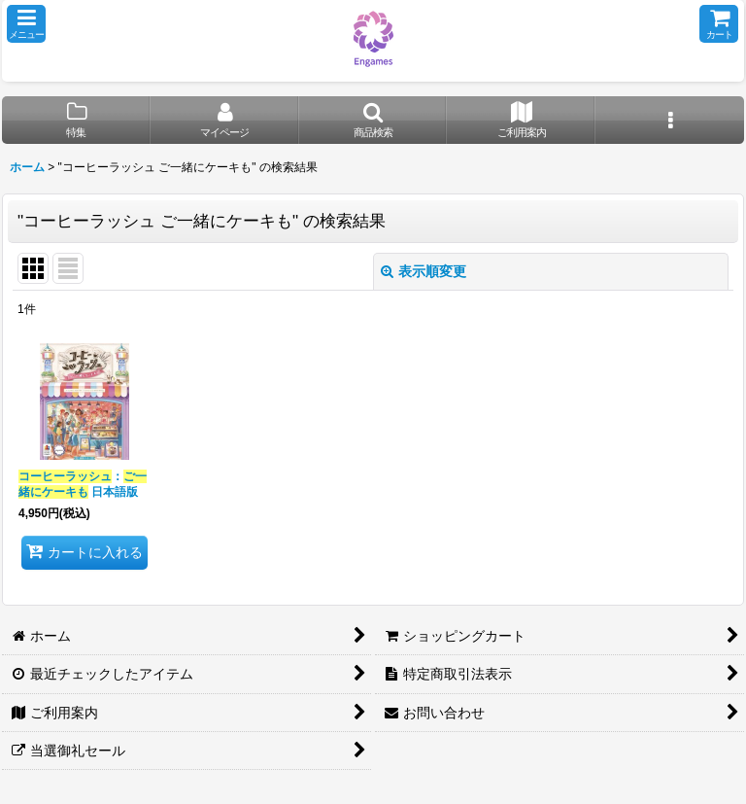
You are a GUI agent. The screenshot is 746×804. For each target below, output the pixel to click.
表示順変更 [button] (423, 271)
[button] (26, 24)
